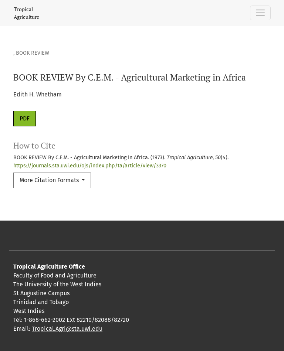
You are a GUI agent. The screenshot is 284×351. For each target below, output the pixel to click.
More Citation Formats (50, 180)
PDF (25, 118)
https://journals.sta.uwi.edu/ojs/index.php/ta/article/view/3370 (89, 166)
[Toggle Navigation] (260, 13)
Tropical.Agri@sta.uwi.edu (67, 328)
